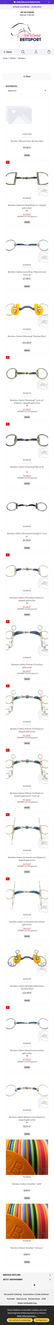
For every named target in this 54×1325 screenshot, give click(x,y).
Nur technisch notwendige (20, 1320)
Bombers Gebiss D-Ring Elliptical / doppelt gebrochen (27, 206)
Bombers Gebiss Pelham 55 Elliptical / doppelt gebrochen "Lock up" (27, 795)
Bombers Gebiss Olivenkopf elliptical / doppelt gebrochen (27, 599)
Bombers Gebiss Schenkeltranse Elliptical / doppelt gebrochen (27, 859)
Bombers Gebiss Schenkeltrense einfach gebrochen (27, 924)
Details (27, 155)
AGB (43, 1300)
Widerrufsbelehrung (27, 1304)
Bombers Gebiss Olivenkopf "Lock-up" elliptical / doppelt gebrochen (27, 401)
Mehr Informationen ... (27, 1316)
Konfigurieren (41, 1320)
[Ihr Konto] (36, 52)
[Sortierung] (27, 91)
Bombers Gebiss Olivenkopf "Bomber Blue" (27, 336)
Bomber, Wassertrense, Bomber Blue (27, 141)
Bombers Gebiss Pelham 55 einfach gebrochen (27, 666)
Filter (27, 76)
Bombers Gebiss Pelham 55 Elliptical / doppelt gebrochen (27, 730)
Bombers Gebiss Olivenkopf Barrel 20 (27, 467)
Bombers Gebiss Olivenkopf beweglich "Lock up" (27, 535)
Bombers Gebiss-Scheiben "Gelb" (27, 1185)
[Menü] (7, 52)
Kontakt (11, 1300)
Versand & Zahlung (13, 1295)
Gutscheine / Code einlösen (36, 1295)
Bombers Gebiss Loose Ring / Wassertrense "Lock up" (27, 273)
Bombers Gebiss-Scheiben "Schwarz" (27, 1249)
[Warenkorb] (49, 52)
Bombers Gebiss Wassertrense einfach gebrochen (27, 1052)
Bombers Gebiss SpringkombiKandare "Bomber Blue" (27, 988)
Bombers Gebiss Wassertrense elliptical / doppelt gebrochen (27, 1119)
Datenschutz (34, 1300)
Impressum (21, 1300)
